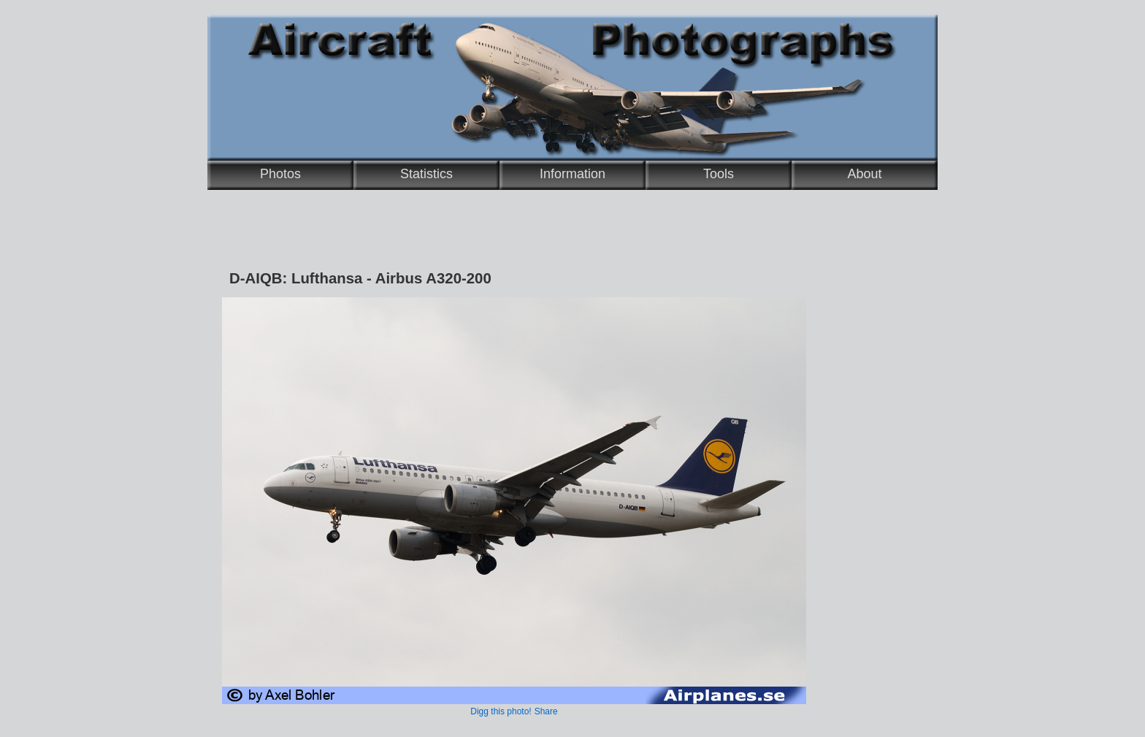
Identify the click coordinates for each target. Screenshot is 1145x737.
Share (546, 711)
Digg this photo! (500, 711)
